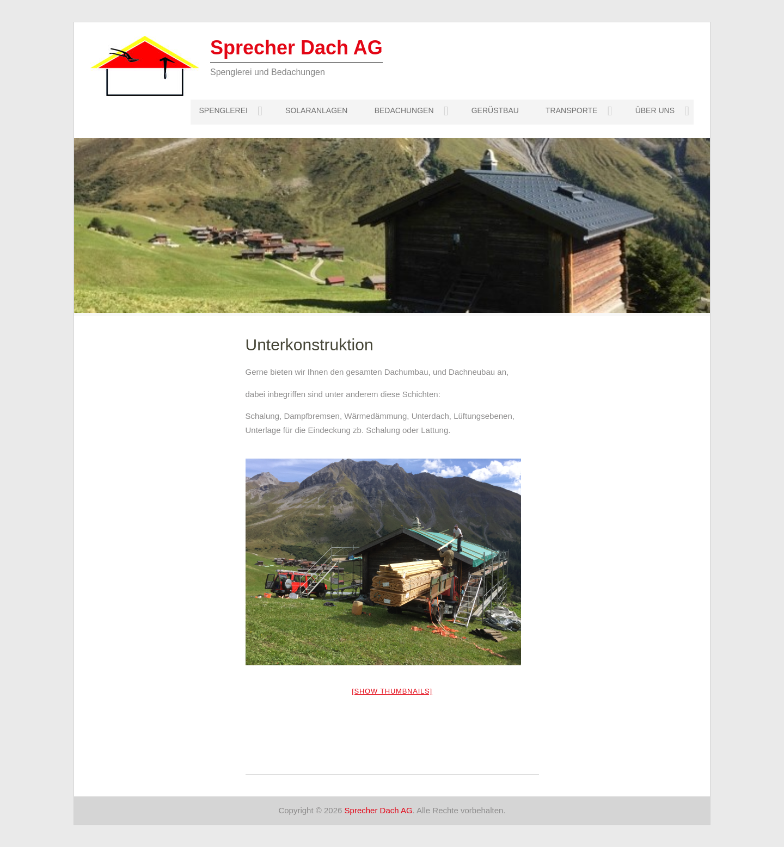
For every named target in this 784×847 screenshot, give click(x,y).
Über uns (655, 110)
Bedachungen (404, 110)
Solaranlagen (316, 110)
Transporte (571, 110)
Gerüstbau (495, 110)
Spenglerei (223, 110)
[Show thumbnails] (392, 691)
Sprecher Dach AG (296, 47)
